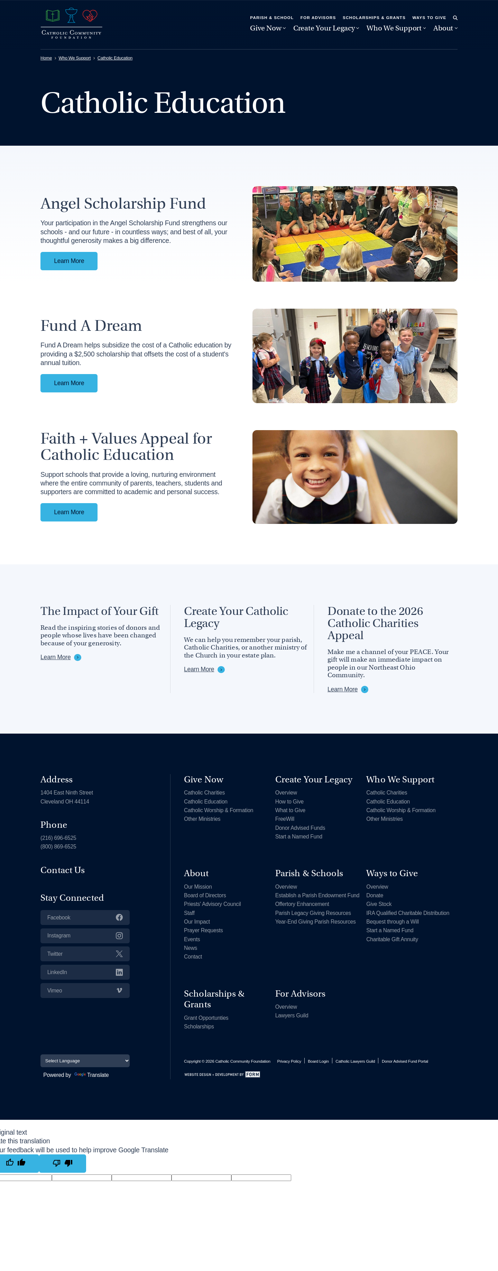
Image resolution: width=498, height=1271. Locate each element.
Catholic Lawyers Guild (355, 1061)
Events (192, 939)
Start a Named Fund (298, 836)
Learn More (69, 260)
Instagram (85, 935)
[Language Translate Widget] (85, 1060)
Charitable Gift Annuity (392, 939)
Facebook (85, 917)
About (443, 28)
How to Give (289, 802)
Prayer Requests (203, 930)
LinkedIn (85, 972)
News (190, 948)
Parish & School (272, 17)
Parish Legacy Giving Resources (313, 913)
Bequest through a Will (392, 922)
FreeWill (284, 819)
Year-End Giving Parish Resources (315, 922)
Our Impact (197, 922)
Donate (374, 895)
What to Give (290, 810)
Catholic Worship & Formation (218, 810)
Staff (189, 913)
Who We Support (394, 28)
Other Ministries (202, 819)
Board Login (318, 1061)
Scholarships (199, 1026)
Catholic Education (115, 58)
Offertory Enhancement (302, 904)
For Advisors (318, 17)
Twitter (85, 954)
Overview (286, 793)
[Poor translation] (62, 1163)
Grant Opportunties (206, 1018)
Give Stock (378, 904)
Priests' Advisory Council (212, 904)
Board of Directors (205, 895)
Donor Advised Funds (300, 828)
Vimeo (85, 990)
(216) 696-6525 (58, 838)
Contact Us (62, 869)
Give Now (265, 28)
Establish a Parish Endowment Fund (317, 895)
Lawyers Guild (291, 1015)
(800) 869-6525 (58, 847)
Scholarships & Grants (374, 17)
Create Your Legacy (324, 28)
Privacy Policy (289, 1061)
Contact (193, 957)
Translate (91, 1075)
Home (46, 58)
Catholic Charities (204, 793)
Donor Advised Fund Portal (405, 1061)
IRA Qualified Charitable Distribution (407, 913)
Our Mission (198, 887)
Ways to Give (429, 17)
